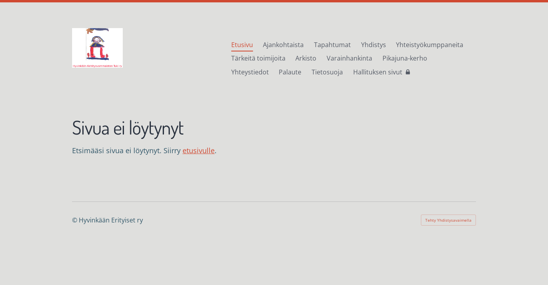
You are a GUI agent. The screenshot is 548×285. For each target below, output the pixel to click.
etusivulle (199, 150)
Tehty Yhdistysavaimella (448, 220)
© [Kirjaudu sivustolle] (75, 220)
